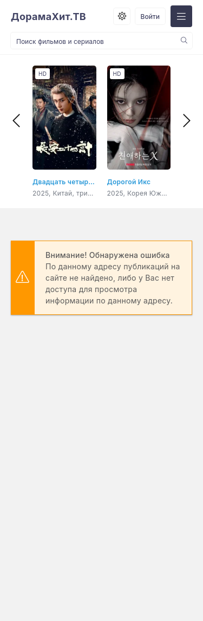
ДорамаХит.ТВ (48, 16)
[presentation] (16, 121)
